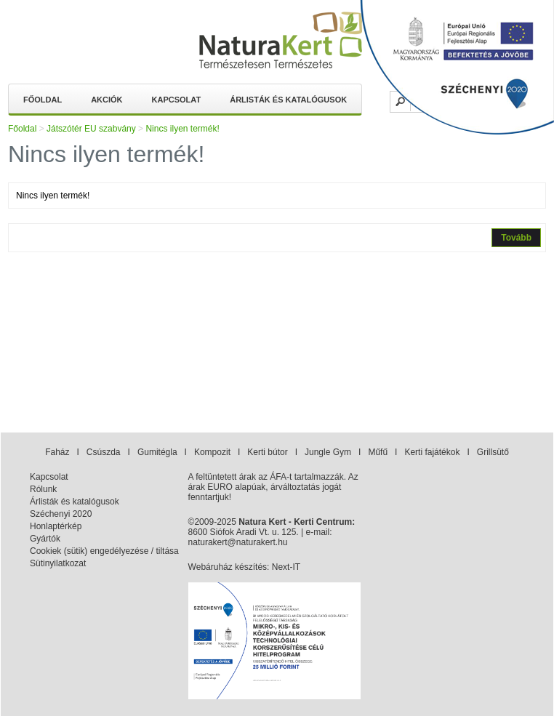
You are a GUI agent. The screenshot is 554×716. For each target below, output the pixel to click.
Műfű (378, 452)
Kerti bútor (267, 452)
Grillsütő (493, 452)
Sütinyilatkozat (58, 563)
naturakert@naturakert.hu (238, 542)
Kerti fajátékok (431, 452)
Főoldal (42, 99)
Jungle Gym (328, 452)
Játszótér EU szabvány (91, 129)
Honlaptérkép (55, 526)
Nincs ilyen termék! (182, 129)
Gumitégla (157, 452)
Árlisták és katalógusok (288, 99)
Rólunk (43, 489)
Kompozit (212, 452)
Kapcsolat (176, 99)
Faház (57, 452)
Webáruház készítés (228, 567)
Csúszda (104, 452)
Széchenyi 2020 (61, 514)
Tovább (516, 238)
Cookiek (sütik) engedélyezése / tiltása (104, 551)
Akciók (106, 99)
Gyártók (45, 539)
